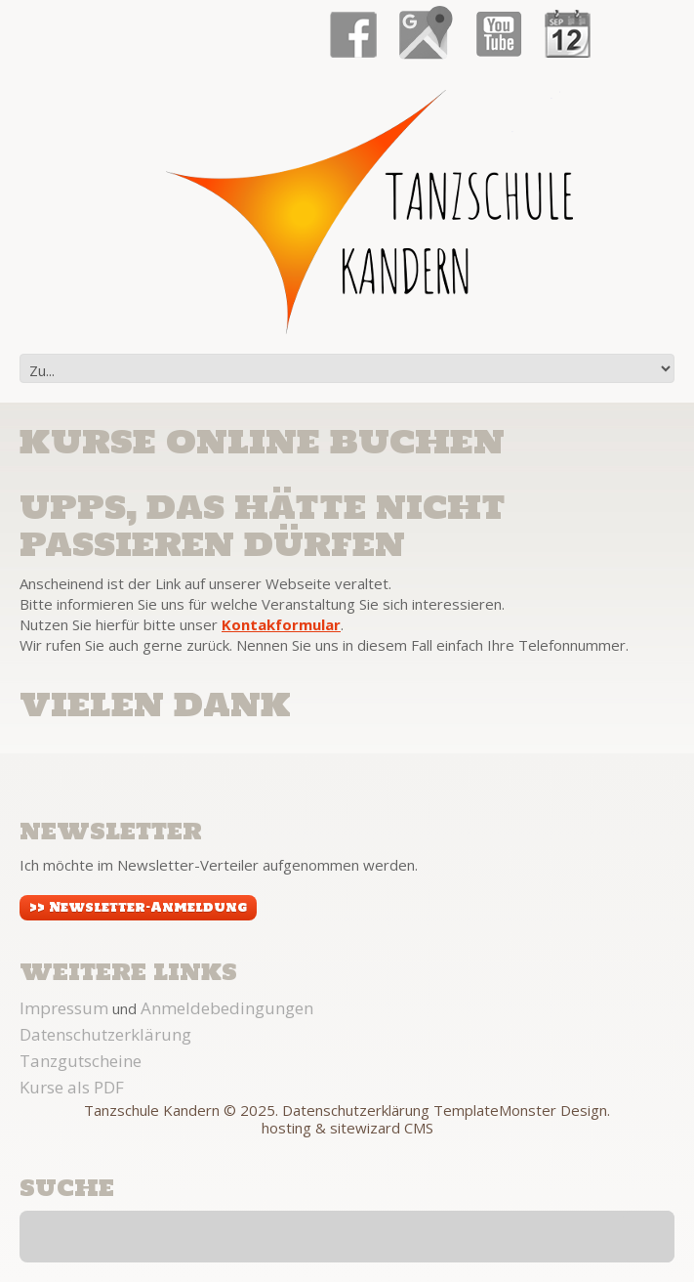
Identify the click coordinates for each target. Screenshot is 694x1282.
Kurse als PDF (72, 1087)
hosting (286, 1127)
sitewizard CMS (381, 1127)
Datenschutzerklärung (105, 1034)
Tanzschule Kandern (152, 1110)
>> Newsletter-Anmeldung (138, 907)
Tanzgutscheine (81, 1060)
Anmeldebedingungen (227, 1008)
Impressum (64, 1008)
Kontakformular (281, 624)
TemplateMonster (494, 1110)
